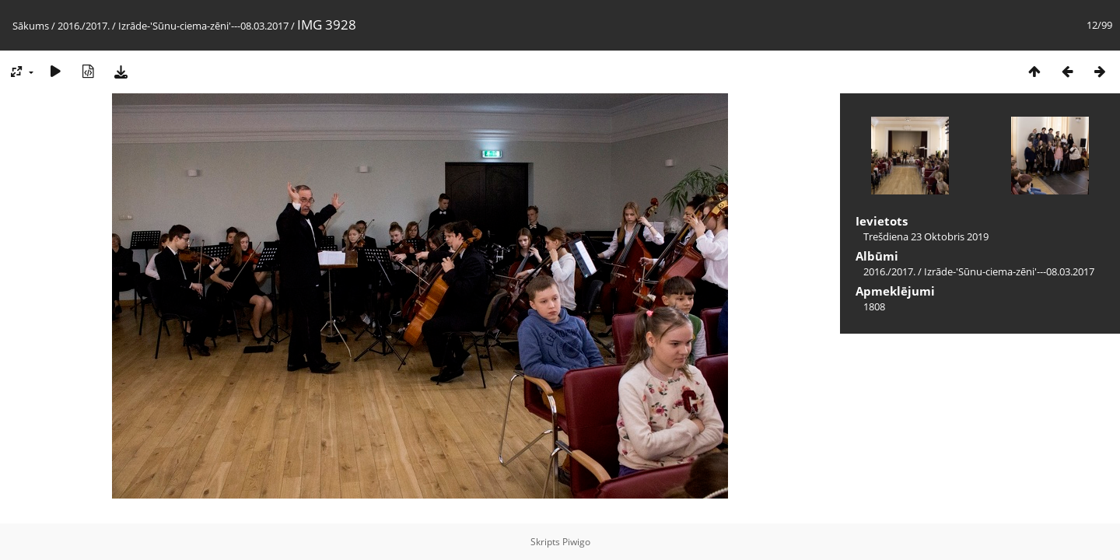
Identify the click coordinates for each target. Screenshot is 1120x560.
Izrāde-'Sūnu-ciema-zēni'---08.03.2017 (203, 26)
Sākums (30, 26)
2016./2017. (84, 26)
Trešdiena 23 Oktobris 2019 (926, 236)
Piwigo (576, 541)
